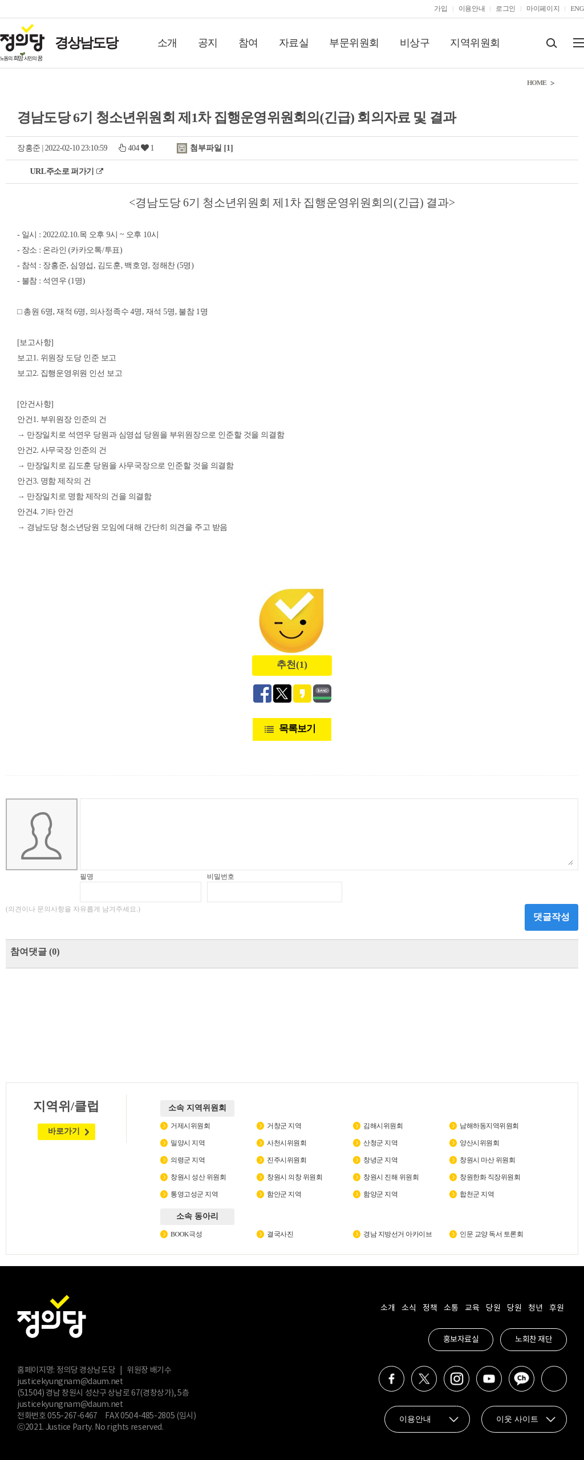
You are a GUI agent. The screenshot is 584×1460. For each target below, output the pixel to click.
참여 (248, 42)
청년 (535, 1308)
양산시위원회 (479, 1143)
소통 (451, 1308)
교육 (472, 1308)
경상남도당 (86, 42)
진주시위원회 (286, 1160)
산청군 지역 (380, 1143)
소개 (167, 42)
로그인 (506, 9)
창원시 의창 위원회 (294, 1177)
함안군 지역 (284, 1194)
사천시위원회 (286, 1143)
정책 (430, 1308)
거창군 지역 (284, 1126)
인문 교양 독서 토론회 (491, 1234)
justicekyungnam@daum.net (70, 1381)
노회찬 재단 (533, 1339)
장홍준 (28, 148)
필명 (87, 877)
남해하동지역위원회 (489, 1126)
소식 (409, 1308)
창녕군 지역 (380, 1160)
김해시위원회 (383, 1126)
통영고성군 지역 (194, 1194)
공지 (208, 42)
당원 (493, 1308)
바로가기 (64, 1131)
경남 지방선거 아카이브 (397, 1234)
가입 (440, 9)
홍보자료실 (461, 1339)
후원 (556, 1308)
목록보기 (297, 728)
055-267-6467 (72, 1416)
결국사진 (280, 1234)
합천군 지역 (477, 1194)
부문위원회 (354, 42)
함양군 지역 (380, 1194)
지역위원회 (475, 42)
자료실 (294, 42)
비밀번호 (220, 877)
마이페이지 (542, 9)
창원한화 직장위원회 (490, 1177)
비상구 (415, 42)
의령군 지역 (188, 1160)
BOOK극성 (186, 1234)
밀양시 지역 (188, 1143)
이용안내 (472, 9)
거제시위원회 (190, 1126)
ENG (577, 9)
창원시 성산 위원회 (198, 1177)
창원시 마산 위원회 (487, 1160)
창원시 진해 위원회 (391, 1177)
